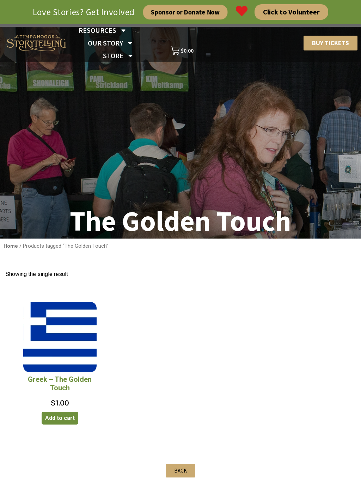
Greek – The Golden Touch (60, 383)
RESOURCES (103, 30)
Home (11, 246)
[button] (208, 55)
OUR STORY (111, 43)
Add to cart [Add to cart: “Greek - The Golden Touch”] (60, 418)
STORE (118, 55)
